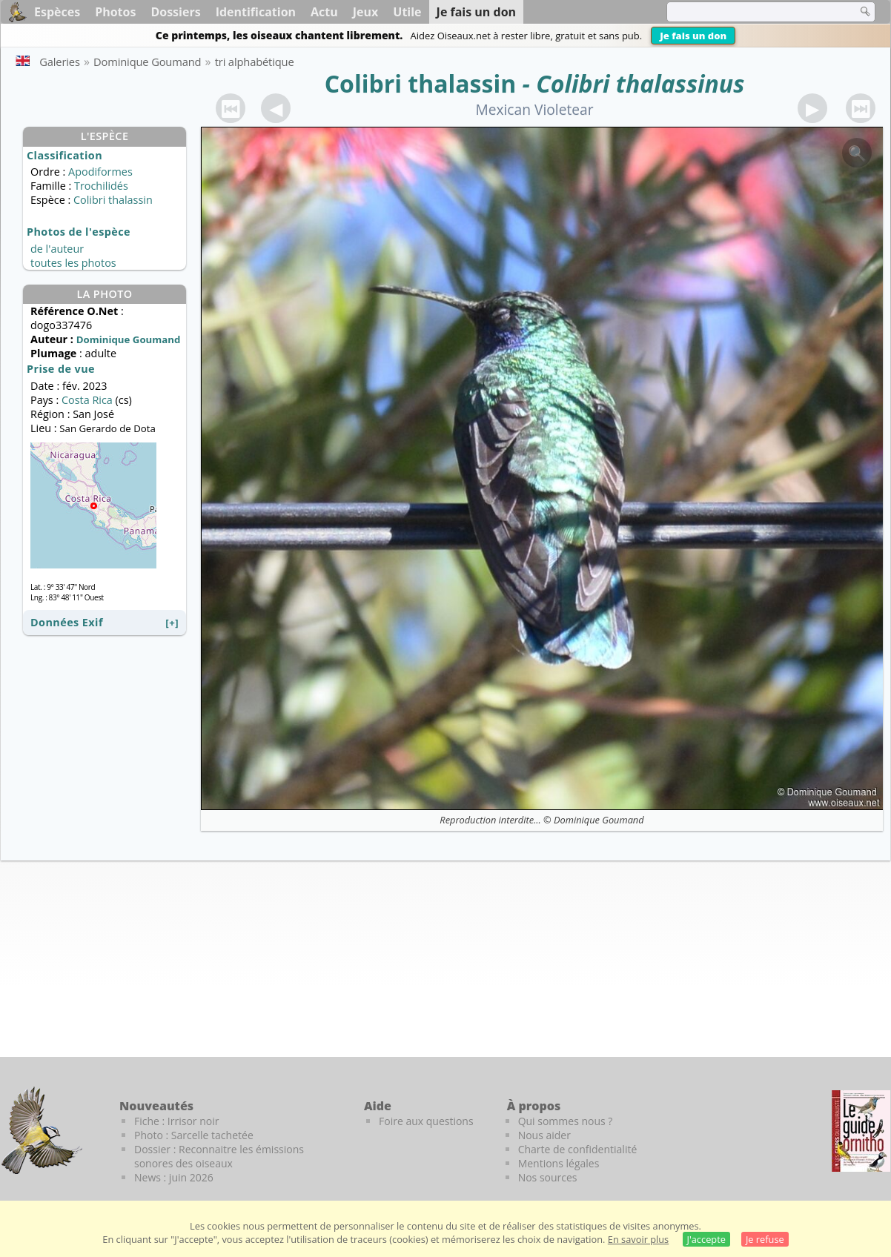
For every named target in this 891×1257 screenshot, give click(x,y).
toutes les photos (73, 263)
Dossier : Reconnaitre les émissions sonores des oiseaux (219, 1156)
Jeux (366, 12)
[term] (752, 12)
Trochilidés (101, 186)
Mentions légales (559, 1163)
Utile (407, 12)
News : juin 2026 (173, 1177)
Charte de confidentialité (577, 1149)
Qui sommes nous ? (565, 1121)
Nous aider (544, 1135)
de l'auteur (57, 249)
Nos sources (547, 1177)
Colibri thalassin (421, 83)
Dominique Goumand (599, 819)
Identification (256, 12)
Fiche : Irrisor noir (176, 1121)
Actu (324, 12)
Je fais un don (693, 35)
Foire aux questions (426, 1121)
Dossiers (175, 12)
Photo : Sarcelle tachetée (194, 1135)
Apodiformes (100, 172)
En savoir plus (638, 1239)
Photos (115, 12)
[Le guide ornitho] (861, 1131)
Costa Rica (87, 400)
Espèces (57, 12)
